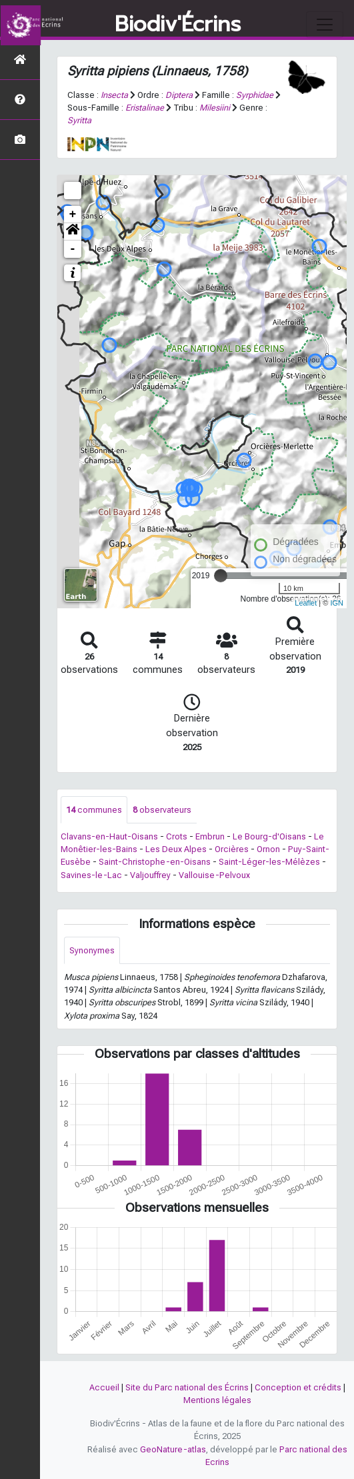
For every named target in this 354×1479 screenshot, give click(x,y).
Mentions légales (217, 1400)
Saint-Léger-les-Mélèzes (269, 862)
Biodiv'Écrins (178, 24)
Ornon (268, 849)
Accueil (104, 1387)
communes (94, 810)
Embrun (210, 836)
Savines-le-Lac (91, 875)
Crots (176, 836)
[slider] (220, 575)
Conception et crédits (298, 1387)
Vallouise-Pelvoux (214, 875)
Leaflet (306, 603)
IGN (336, 603)
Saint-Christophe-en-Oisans (155, 862)
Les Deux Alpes (176, 849)
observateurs (162, 810)
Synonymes (92, 950)
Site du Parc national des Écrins (187, 1387)
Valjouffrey (150, 875)
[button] (72, 232)
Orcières (232, 849)
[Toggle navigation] (324, 24)
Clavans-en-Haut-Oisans (109, 836)
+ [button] (73, 215)
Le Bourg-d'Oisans (269, 836)
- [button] (73, 249)
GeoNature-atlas (173, 1449)
